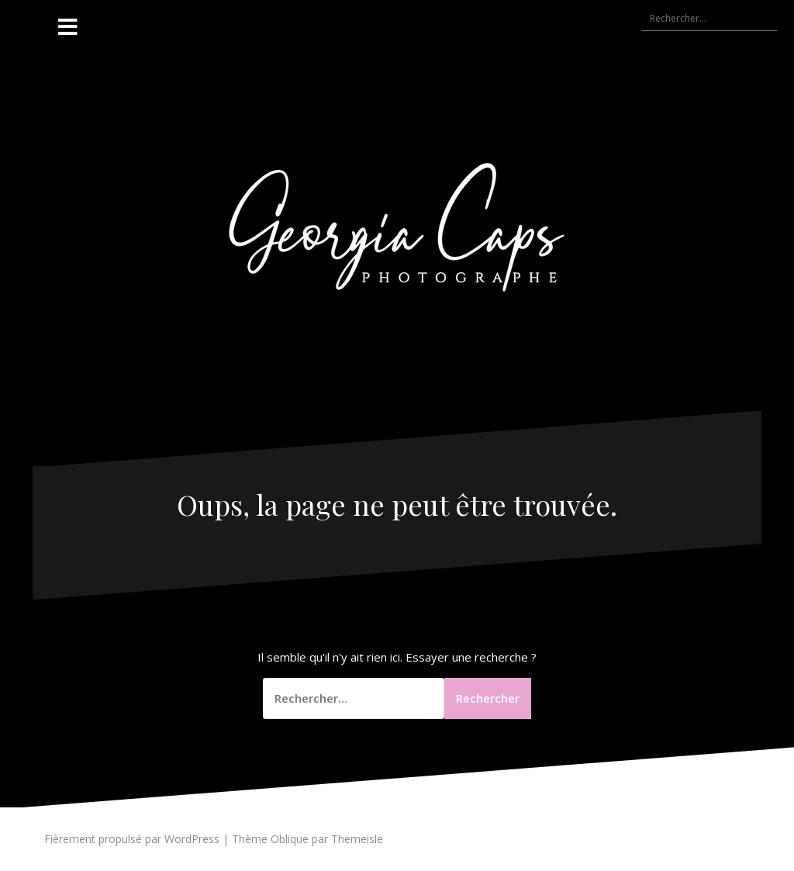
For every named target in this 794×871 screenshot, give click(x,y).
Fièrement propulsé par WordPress (131, 838)
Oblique (290, 838)
